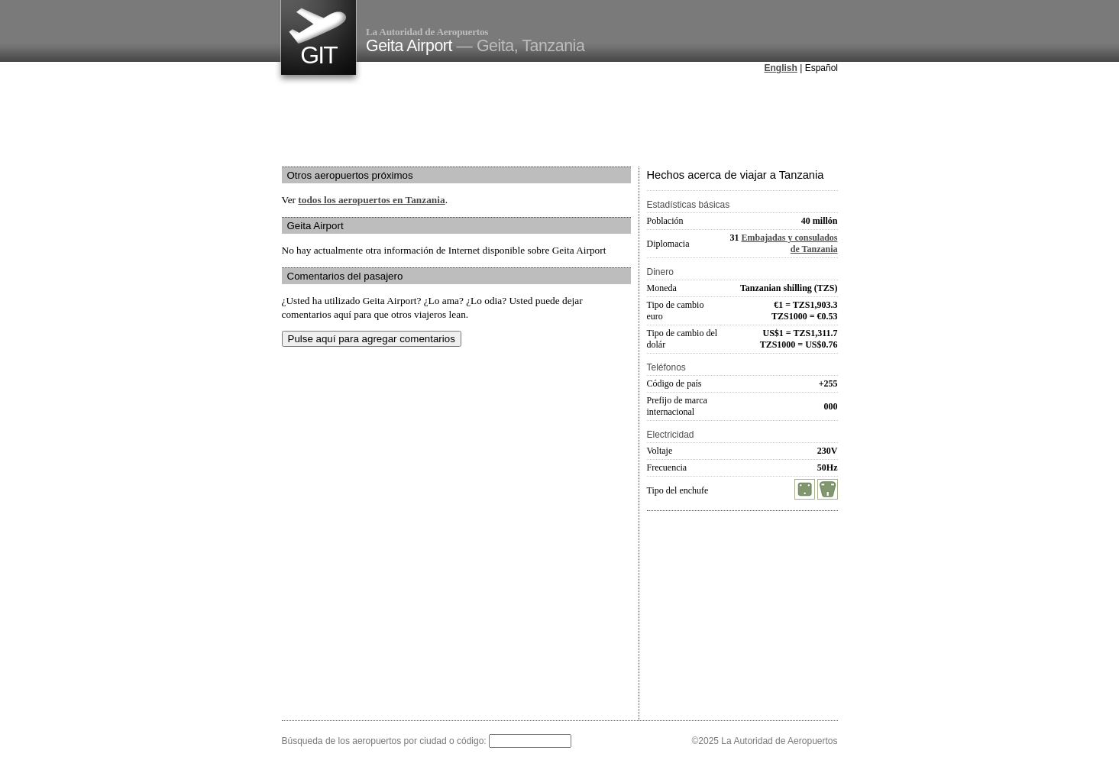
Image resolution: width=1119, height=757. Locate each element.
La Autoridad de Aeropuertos (427, 31)
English (781, 68)
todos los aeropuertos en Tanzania (371, 199)
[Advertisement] (560, 121)
